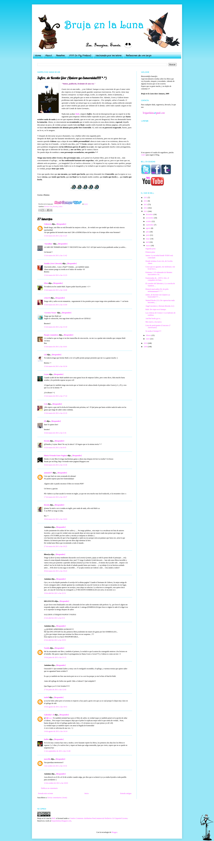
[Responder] (61, 224)
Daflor (46, 739)
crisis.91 (47, 298)
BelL (53, 818)
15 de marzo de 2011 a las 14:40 (55, 290)
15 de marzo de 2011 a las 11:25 (55, 236)
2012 (146, 208)
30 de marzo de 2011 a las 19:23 (55, 571)
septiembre (150, 225)
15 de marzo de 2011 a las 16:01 (55, 347)
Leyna (46, 374)
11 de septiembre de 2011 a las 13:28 (57, 751)
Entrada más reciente (45, 793)
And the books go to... (153, 318)
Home (38, 55)
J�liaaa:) (49, 718)
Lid (45, 355)
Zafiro (61, 206)
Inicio (86, 793)
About (48, 55)
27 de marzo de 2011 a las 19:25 (55, 546)
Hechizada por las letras (108, 55)
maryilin (47, 759)
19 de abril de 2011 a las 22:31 (55, 593)
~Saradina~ (48, 244)
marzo (148, 246)
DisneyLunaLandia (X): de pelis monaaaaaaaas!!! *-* (157, 290)
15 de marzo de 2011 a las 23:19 (55, 413)
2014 (146, 201)
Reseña (55, 206)
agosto (148, 228)
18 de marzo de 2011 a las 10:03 (55, 519)
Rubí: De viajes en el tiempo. (155, 309)
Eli (45, 421)
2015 (146, 198)
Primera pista (150, 252)
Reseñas (60, 55)
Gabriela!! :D (49, 715)
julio (148, 232)
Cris (45, 404)
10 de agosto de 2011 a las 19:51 (55, 707)
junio (148, 235)
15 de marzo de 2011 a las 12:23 (55, 275)
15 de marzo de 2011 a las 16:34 (55, 366)
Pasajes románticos (51, 335)
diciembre (150, 214)
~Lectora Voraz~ (50, 313)
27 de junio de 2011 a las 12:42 (55, 690)
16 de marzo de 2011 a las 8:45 (55, 448)
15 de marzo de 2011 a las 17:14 (55, 396)
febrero (149, 335)
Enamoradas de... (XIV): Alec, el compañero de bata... (157, 279)
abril (148, 242)
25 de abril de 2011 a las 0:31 (54, 618)
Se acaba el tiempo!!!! (153, 331)
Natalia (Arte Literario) (53, 263)
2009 (146, 347)
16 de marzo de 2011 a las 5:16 (55, 433)
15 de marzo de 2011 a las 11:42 (55, 255)
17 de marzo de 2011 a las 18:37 (55, 497)
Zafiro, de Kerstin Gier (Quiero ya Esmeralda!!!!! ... (157, 296)
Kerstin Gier (48, 206)
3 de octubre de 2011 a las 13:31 (55, 766)
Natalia (46, 648)
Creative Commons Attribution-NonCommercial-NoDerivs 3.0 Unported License (99, 818)
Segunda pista (150, 249)
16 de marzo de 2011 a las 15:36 (55, 465)
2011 (146, 211)
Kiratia (46, 441)
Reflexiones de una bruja (138, 55)
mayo (148, 239)
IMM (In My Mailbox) (80, 55)
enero (148, 339)
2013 (146, 204)
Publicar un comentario (49, 788)
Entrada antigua (125, 793)
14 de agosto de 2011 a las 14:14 (55, 731)
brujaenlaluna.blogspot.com (61, 821)
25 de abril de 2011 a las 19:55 (55, 640)
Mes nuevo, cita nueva (153, 322)
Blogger (114, 832)
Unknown (47, 224)
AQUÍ (143, 155)
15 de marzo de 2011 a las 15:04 (55, 305)
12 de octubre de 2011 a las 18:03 (56, 783)
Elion (46, 283)
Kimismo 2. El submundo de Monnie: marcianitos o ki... (158, 273)
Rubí (77, 114)
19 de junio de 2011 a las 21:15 (55, 657)
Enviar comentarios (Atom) (57, 798)
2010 (146, 343)
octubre (149, 221)
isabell (46, 697)
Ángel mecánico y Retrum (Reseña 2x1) (159, 306)
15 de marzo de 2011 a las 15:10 (55, 327)
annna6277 (48, 473)
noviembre (150, 218)
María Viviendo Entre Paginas (55, 456)
